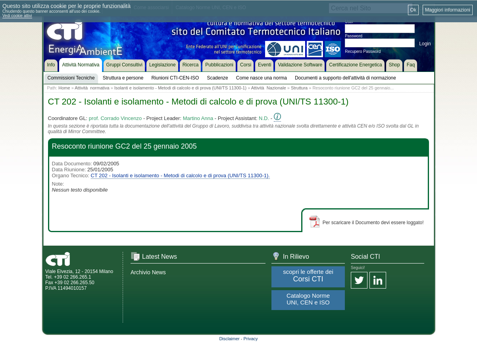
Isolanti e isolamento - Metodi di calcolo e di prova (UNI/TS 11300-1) (180, 87)
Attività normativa (92, 87)
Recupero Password (363, 51)
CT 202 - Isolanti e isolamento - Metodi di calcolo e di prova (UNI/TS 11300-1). (180, 175)
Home (64, 87)
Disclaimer (229, 338)
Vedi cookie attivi (17, 16)
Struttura (299, 87)
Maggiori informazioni (447, 10)
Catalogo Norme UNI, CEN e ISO (308, 299)
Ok (413, 10)
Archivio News (148, 272)
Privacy (251, 338)
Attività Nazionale (268, 87)
